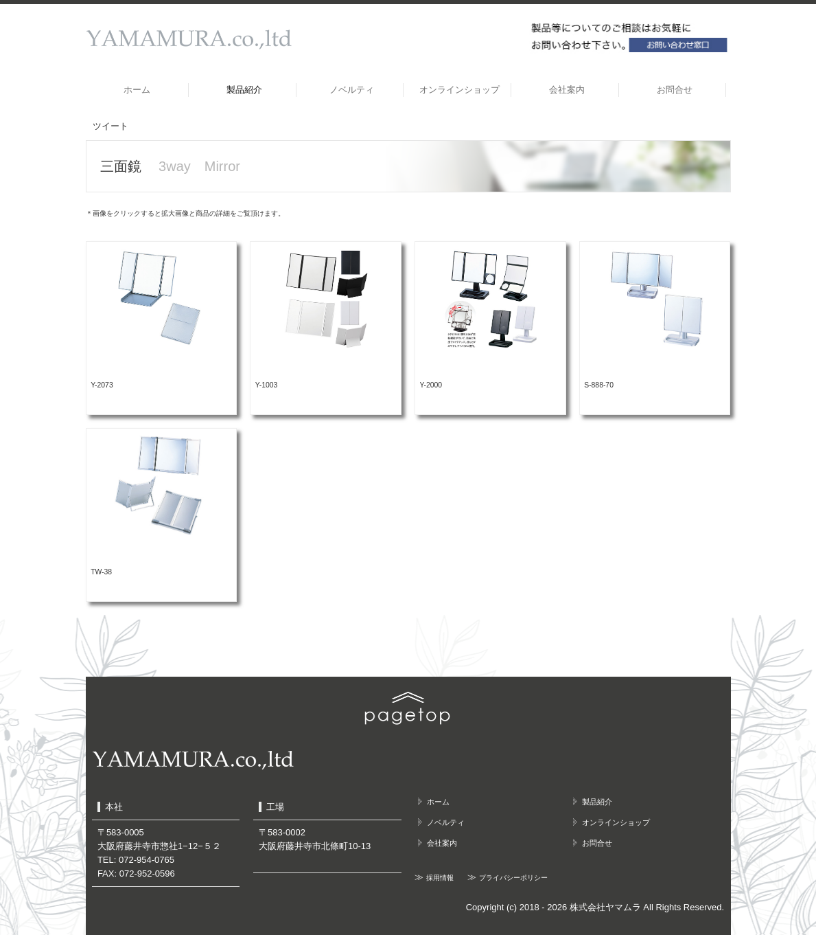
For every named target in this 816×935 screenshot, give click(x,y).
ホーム (137, 90)
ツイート (110, 126)
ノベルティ (351, 90)
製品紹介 (244, 90)
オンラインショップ (459, 90)
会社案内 (567, 90)
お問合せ (674, 90)
